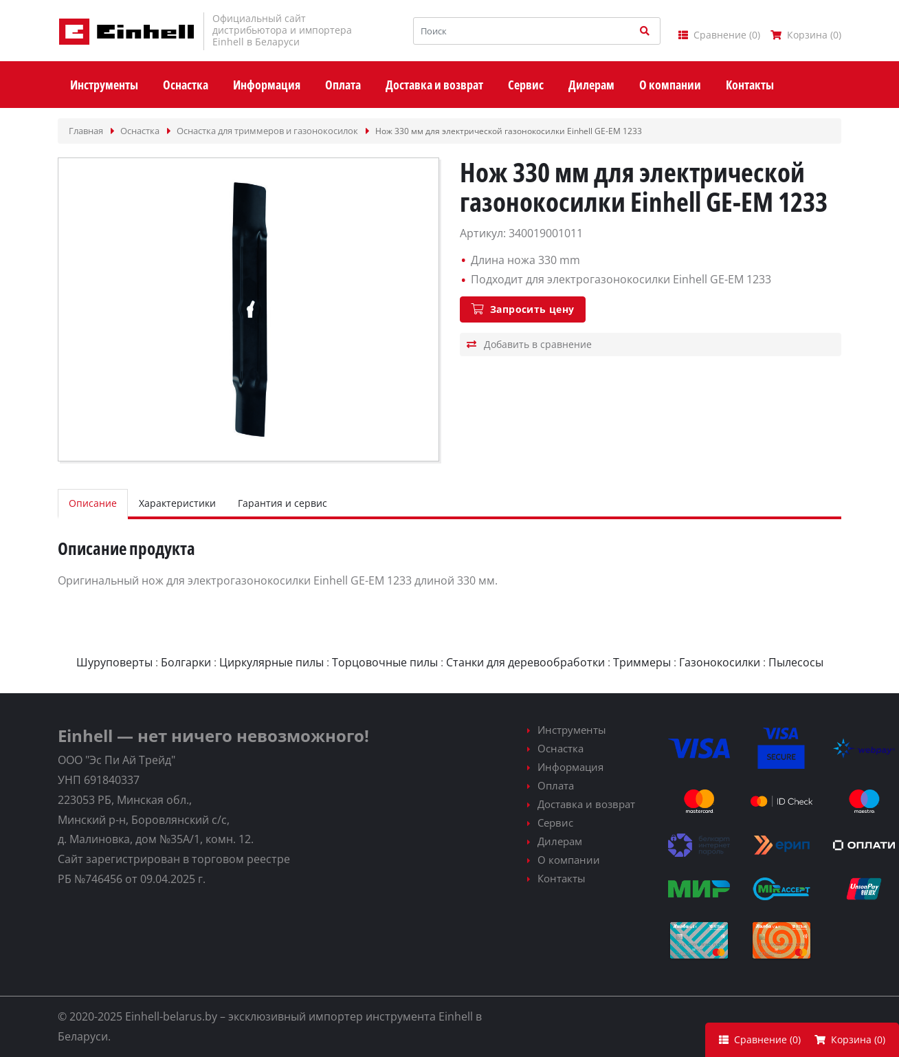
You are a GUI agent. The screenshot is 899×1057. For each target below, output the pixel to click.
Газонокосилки (719, 662)
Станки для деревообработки (525, 662)
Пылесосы (795, 662)
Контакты (561, 878)
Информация (570, 767)
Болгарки (186, 662)
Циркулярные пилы (271, 662)
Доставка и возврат (586, 804)
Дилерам (559, 841)
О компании (568, 860)
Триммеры (642, 662)
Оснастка (560, 748)
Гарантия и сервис (282, 503)
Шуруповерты (114, 662)
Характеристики (177, 503)
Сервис (555, 822)
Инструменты (571, 730)
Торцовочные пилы (385, 662)
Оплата (555, 785)
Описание (93, 503)
